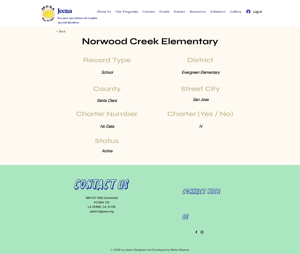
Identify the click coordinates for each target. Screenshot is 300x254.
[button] (179, 11)
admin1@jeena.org (101, 211)
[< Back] (69, 31)
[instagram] (202, 232)
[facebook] (196, 232)
